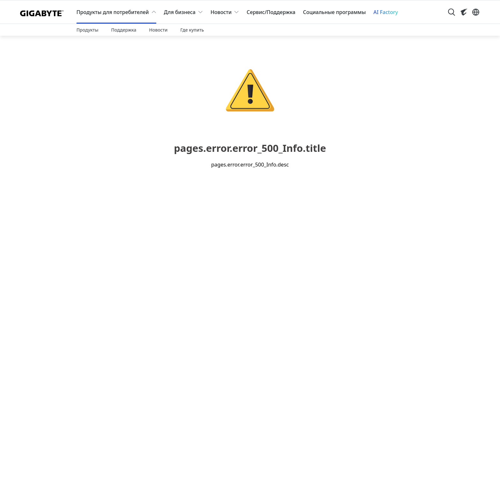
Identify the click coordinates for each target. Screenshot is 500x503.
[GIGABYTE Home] (43, 12)
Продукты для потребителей (113, 12)
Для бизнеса (179, 12)
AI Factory (385, 12)
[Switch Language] (476, 12)
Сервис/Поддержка (270, 12)
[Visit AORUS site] (464, 12)
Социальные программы (334, 12)
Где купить (192, 30)
